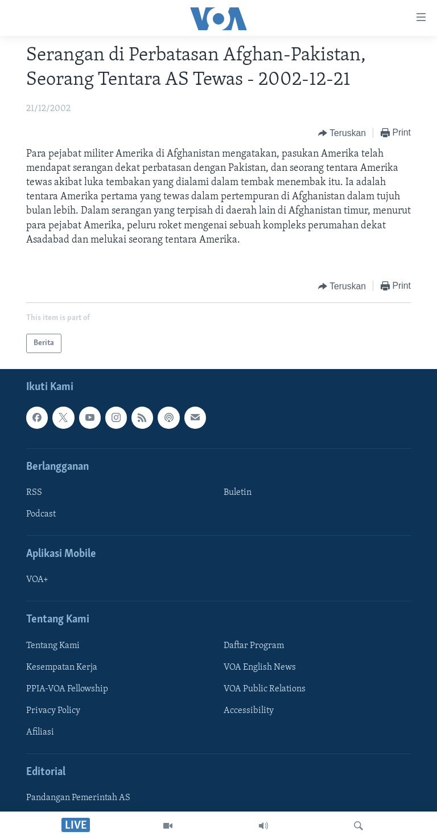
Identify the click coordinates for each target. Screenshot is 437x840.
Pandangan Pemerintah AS (78, 797)
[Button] (342, 133)
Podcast (41, 514)
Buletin (238, 492)
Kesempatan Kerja (61, 667)
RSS (34, 492)
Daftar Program (254, 645)
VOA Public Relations (265, 689)
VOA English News (260, 667)
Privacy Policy (53, 710)
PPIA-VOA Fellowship (67, 689)
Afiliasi (40, 732)
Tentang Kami (53, 645)
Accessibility (249, 710)
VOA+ (37, 579)
